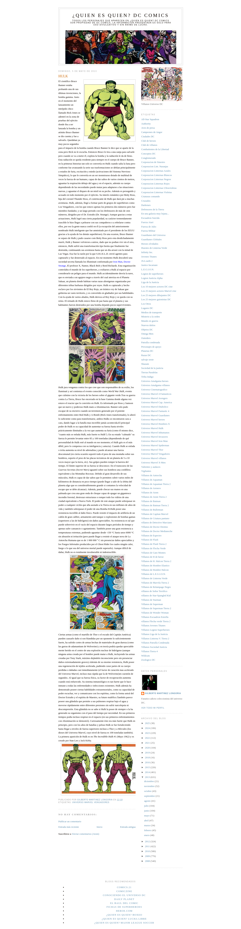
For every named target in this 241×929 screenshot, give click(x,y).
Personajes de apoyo (151, 346)
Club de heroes (148, 140)
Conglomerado (148, 158)
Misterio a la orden (150, 316)
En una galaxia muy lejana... (155, 213)
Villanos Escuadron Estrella (154, 617)
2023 (147, 733)
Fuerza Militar (148, 230)
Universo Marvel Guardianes (155, 415)
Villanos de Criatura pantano (155, 518)
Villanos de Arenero (151, 488)
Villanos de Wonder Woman (155, 612)
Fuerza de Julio (148, 226)
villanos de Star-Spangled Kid (156, 595)
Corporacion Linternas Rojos (155, 183)
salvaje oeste (147, 359)
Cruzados (145, 200)
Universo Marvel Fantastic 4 (155, 411)
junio (147, 810)
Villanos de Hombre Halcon (155, 569)
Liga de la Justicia (150, 282)
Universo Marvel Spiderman (155, 445)
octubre (148, 791)
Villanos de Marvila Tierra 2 (155, 582)
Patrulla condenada (150, 342)
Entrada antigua (128, 826)
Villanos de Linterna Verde (154, 578)
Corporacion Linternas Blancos (156, 175)
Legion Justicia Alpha (151, 278)
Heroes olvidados (149, 243)
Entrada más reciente (68, 826)
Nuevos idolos (148, 325)
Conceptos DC (148, 153)
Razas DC (146, 355)
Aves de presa (148, 127)
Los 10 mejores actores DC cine (156, 286)
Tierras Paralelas (149, 372)
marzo (147, 825)
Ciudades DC (147, 136)
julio (146, 805)
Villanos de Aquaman (151, 479)
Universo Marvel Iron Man (154, 441)
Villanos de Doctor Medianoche (156, 531)
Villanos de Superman (152, 604)
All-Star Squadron (150, 119)
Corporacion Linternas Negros (156, 179)
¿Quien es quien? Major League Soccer (124, 922)
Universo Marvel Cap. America (156, 402)
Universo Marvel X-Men (153, 462)
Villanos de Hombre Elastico (155, 565)
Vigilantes (146, 471)
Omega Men (147, 333)
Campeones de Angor (151, 132)
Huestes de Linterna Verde (154, 247)
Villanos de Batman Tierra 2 (155, 505)
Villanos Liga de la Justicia (154, 634)
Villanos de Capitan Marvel (154, 514)
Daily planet (124, 899)
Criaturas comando (150, 196)
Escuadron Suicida (150, 218)
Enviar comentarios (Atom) (85, 833)
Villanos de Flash (149, 539)
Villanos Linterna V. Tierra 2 (155, 638)
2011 (147, 846)
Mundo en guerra (149, 320)
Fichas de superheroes (124, 906)
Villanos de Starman (151, 599)
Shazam (145, 363)
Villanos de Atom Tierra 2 (154, 496)
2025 (147, 723)
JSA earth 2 (147, 261)
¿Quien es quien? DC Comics (120, 15)
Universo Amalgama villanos (155, 385)
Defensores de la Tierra (152, 209)
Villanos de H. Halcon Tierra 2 (156, 561)
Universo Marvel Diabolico (154, 406)
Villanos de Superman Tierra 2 (156, 608)
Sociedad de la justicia (152, 368)
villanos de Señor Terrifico (154, 591)
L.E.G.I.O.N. (147, 269)
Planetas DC (147, 350)
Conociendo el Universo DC (124, 895)
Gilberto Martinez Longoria (163, 693)
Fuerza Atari (147, 222)
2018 (147, 757)
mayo (147, 815)
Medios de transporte (151, 312)
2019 (147, 752)
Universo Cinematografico (154, 389)
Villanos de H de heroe (152, 556)
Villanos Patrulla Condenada (155, 642)
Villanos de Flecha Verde (153, 548)
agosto (147, 800)
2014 (147, 772)
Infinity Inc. (147, 252)
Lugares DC (147, 308)
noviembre (149, 786)
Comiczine (124, 891)
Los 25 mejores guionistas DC (156, 299)
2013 (147, 777)
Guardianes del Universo (153, 235)
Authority (146, 123)
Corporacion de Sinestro (153, 162)
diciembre (149, 781)
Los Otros (146, 303)
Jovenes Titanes (149, 256)
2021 (147, 742)
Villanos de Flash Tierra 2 (153, 544)
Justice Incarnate (149, 265)
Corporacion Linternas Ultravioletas (159, 188)
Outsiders (146, 338)
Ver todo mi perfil (152, 708)
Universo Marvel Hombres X (155, 423)
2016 (147, 762)
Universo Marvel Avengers (154, 398)
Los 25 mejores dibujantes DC (156, 295)
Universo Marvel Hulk (152, 428)
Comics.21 (124, 887)
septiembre (150, 796)
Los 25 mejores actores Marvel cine (158, 290)
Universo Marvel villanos (153, 458)
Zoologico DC (148, 659)
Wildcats (145, 655)
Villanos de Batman (150, 501)
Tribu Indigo (147, 376)
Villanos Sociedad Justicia (154, 647)
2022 (147, 737)
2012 (147, 841)
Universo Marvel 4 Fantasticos (156, 393)
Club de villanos (149, 145)
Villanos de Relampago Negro (156, 587)
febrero (148, 830)
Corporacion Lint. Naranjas (154, 166)
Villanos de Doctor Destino (154, 526)
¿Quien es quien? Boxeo (124, 914)
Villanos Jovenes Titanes (153, 625)
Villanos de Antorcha (151, 475)
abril (146, 820)
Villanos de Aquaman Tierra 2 (156, 484)
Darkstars (146, 205)
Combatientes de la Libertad (155, 149)
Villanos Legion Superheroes (155, 629)
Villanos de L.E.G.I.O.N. (153, 574)
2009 (147, 856)
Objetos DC (147, 329)
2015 (147, 767)
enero (147, 835)
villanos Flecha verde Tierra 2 (155, 621)
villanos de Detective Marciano (156, 522)
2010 (147, 851)
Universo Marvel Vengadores (90, 802)
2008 (147, 861)
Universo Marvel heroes (153, 419)
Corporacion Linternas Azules (156, 170)
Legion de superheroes (152, 273)
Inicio (99, 826)
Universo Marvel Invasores (154, 436)
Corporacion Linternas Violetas (156, 192)
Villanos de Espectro (151, 535)
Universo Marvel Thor (152, 449)
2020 (147, 747)
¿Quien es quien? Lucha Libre (124, 918)
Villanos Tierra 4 (149, 651)
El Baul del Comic (124, 903)
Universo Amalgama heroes (154, 381)
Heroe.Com (124, 910)
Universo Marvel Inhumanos (155, 432)
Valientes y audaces (150, 466)
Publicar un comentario (69, 821)
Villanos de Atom (149, 492)
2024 (147, 728)
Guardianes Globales (151, 239)
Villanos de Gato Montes (153, 552)
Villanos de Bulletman (152, 509)
